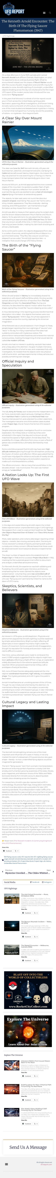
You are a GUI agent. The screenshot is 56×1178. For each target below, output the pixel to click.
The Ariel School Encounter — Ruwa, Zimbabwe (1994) (34, 895)
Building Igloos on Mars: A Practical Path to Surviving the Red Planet (36, 1085)
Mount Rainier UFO (13, 861)
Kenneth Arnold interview (18, 859)
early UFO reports (23, 857)
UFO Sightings (9, 36)
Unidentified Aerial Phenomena (15, 863)
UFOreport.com (46, 1165)
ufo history (47, 861)
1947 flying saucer (10, 857)
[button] (44, 13)
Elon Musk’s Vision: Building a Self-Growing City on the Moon (34, 1109)
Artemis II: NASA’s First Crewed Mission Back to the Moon (35, 1061)
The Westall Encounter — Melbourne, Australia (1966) (35, 946)
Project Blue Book (27, 861)
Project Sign (38, 861)
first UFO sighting (37, 857)
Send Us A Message (28, 1147)
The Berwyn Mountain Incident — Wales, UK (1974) (36, 922)
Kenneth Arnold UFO (34, 859)
